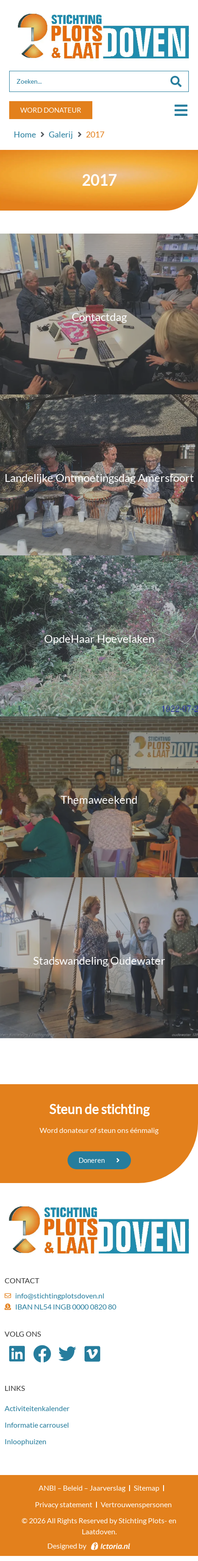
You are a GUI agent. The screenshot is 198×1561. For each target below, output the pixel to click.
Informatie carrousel (37, 1424)
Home (25, 134)
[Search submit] (176, 81)
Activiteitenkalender (37, 1408)
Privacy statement (63, 1504)
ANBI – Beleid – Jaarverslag (82, 1487)
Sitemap (146, 1487)
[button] (181, 110)
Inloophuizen (25, 1441)
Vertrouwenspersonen (136, 1504)
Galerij (61, 134)
